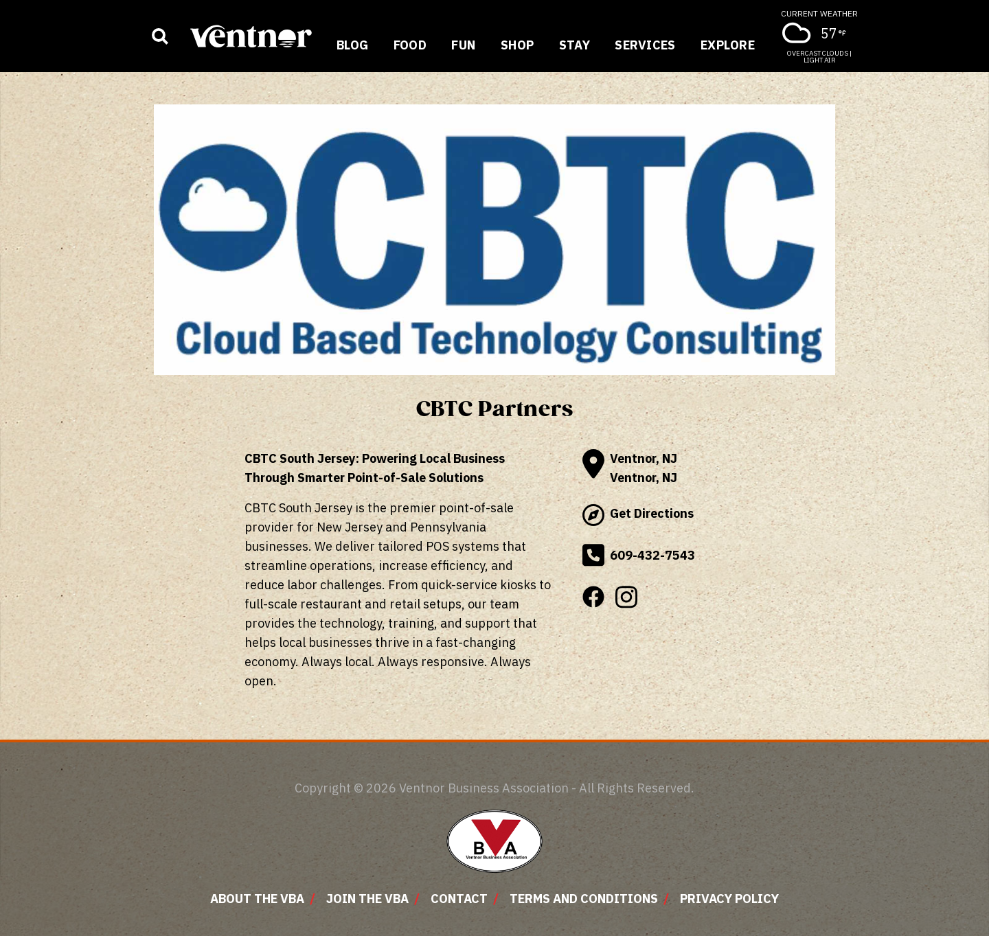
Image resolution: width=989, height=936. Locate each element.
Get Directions (638, 515)
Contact (459, 898)
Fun (463, 45)
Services (645, 45)
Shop (517, 45)
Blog (353, 45)
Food (410, 45)
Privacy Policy (729, 898)
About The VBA (257, 898)
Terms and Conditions (584, 898)
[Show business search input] (160, 36)
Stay (575, 45)
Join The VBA (367, 898)
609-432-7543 (638, 555)
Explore (728, 45)
